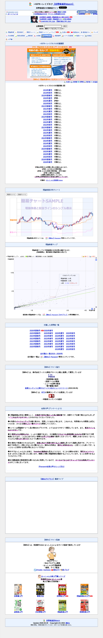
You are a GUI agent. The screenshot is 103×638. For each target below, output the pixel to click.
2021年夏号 (47, 111)
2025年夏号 (47, 154)
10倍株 (37, 36)
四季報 (80, 82)
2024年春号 (47, 141)
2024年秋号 (47, 146)
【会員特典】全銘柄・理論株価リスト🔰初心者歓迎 (55, 19)
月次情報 (10, 36)
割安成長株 (20, 36)
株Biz (68, 623)
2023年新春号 (46, 127)
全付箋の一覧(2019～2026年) (51, 354)
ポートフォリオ (12, 14)
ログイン (92, 12)
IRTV (43, 392)
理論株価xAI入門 (83, 596)
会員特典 (80, 14)
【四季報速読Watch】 (63, 4)
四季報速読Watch (53, 620)
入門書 (9, 39)
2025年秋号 (47, 157)
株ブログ (64, 570)
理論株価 (10, 32)
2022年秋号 (47, 125)
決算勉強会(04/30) (40, 14)
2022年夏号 (47, 122)
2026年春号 (47, 162)
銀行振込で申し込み (64, 21)
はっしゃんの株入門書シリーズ (51, 576)
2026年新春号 (46, 159)
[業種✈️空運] (61, 12)
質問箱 (94, 14)
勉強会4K (75, 32)
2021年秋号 (47, 114)
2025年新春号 (46, 149)
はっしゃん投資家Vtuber (54, 180)
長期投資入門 (85, 612)
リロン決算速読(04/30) (56, 14)
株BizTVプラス (47, 479)
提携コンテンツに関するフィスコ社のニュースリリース (46, 388)
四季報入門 (61, 596)
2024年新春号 (46, 138)
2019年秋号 (47, 93)
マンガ (94, 32)
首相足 (88, 36)
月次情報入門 (40, 612)
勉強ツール (79, 36)
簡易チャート (30, 32)
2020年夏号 (47, 101)
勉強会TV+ (85, 32)
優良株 (29, 36)
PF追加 (94, 82)
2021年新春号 (46, 106)
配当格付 (19, 32)
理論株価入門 (62, 612)
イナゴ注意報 (67, 36)
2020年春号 (47, 98)
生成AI (63, 32)
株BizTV (55, 570)
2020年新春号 (46, 95)
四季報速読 (46, 36)
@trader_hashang (42, 570)
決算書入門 (18, 596)
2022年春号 (47, 119)
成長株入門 (18, 612)
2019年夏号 (47, 90)
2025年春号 (47, 151)
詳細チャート (42, 32)
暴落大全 (40, 596)
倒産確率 (57, 36)
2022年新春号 (46, 117)
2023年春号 (47, 130)
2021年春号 (47, 109)
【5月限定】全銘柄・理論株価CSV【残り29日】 (54, 17)
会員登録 (82, 12)
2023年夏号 (47, 133)
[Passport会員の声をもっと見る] (51, 466)
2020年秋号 (47, 103)
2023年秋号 (47, 135)
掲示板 (87, 82)
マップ (52, 32)
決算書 (74, 82)
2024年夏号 (47, 143)
